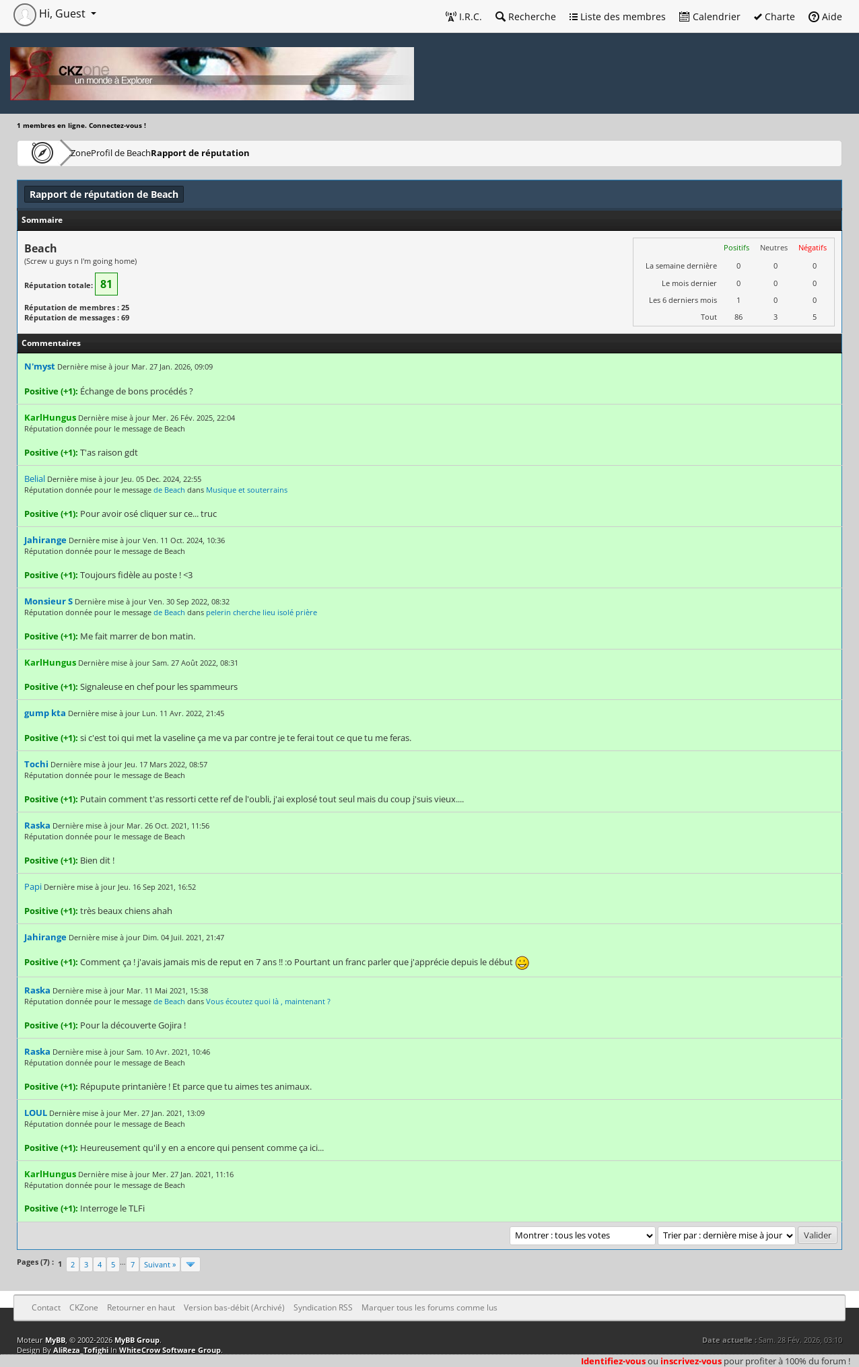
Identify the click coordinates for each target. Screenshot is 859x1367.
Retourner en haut (141, 1307)
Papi (33, 886)
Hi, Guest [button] (50, 13)
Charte (774, 16)
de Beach (169, 490)
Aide (825, 16)
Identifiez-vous (613, 1361)
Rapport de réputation (260, 152)
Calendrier (710, 16)
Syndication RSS (323, 1307)
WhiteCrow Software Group (170, 1350)
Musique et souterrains (246, 490)
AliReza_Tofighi (80, 1350)
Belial (34, 478)
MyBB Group (137, 1340)
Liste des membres (618, 16)
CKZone (94, 152)
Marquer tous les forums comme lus (429, 1307)
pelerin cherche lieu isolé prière (261, 612)
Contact (46, 1307)
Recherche (525, 16)
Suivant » (160, 1264)
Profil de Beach (164, 152)
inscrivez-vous (691, 1361)
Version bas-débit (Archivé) (234, 1307)
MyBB (55, 1340)
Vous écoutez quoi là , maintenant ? (268, 1001)
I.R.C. (464, 16)
